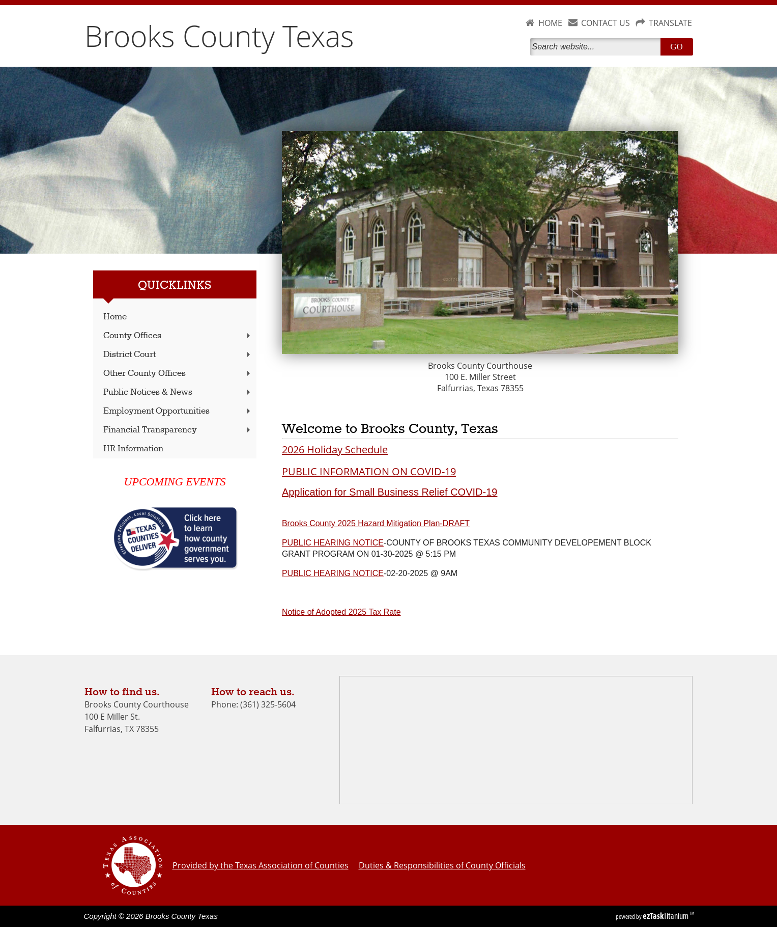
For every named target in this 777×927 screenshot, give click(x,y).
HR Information (133, 449)
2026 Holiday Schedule (335, 449)
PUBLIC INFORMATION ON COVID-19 (369, 471)
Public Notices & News (177, 392)
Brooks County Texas (219, 35)
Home (115, 317)
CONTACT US (605, 23)
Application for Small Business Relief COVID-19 (390, 492)
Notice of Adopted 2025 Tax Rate (341, 612)
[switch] (287, 639)
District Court (177, 354)
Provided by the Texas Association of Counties (260, 865)
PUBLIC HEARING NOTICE (333, 542)
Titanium (666, 915)
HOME (550, 23)
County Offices (177, 336)
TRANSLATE (670, 23)
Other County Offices (177, 373)
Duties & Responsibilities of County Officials (442, 865)
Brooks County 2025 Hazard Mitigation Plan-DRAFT (376, 523)
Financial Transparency (177, 430)
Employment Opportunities (177, 411)
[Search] (597, 47)
